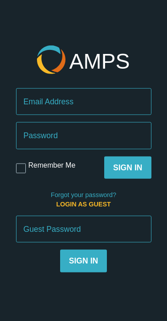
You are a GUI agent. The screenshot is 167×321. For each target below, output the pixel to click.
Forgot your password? (83, 194)
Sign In (128, 167)
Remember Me (52, 165)
